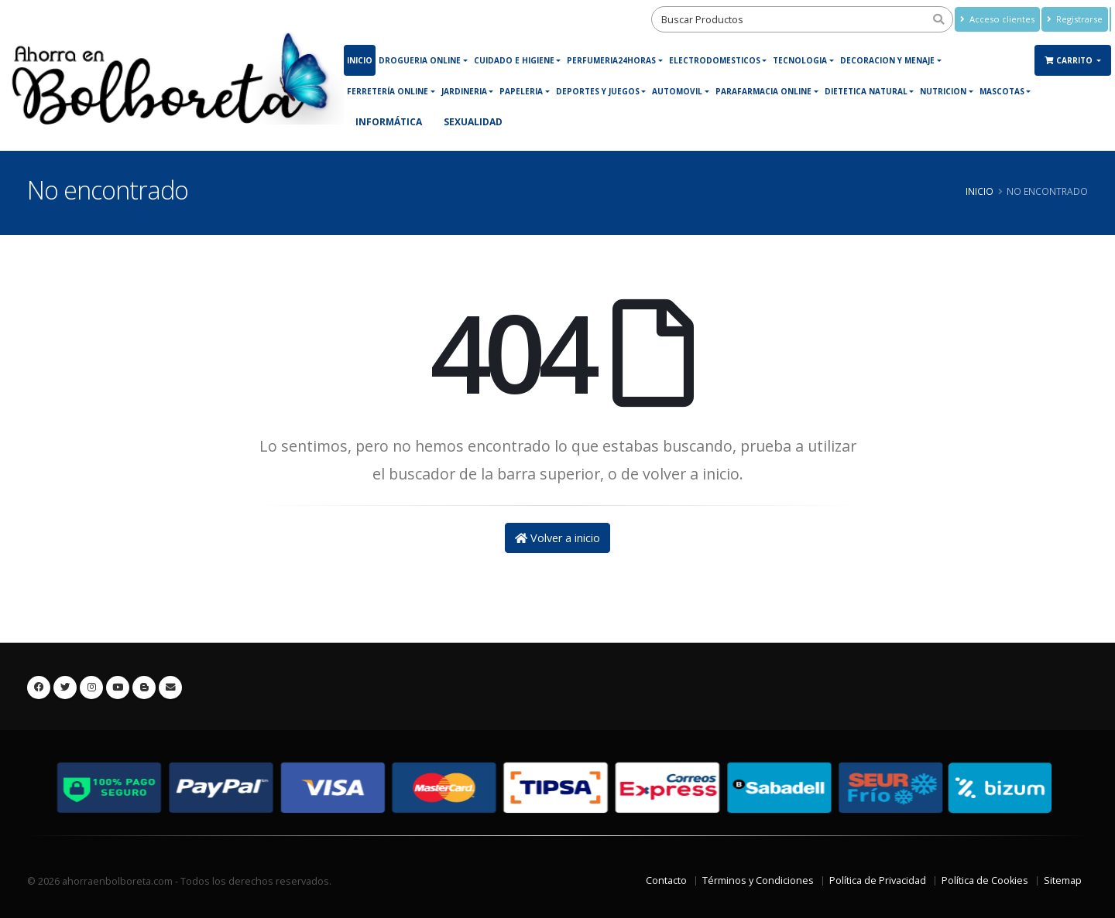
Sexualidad (473, 121)
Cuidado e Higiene (514, 60)
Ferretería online (387, 91)
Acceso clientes (997, 19)
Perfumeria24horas (611, 60)
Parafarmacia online (763, 91)
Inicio (359, 60)
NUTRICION (943, 91)
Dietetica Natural (866, 91)
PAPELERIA (521, 91)
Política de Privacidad (877, 880)
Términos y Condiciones (758, 880)
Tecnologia (800, 60)
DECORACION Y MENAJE (887, 60)
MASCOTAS (1001, 91)
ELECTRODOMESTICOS (714, 60)
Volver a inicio (557, 538)
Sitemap (1063, 880)
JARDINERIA (464, 91)
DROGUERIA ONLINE (420, 60)
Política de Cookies (985, 880)
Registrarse (1075, 19)
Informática (388, 121)
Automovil (677, 91)
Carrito (1070, 60)
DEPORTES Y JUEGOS (598, 91)
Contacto (666, 880)
